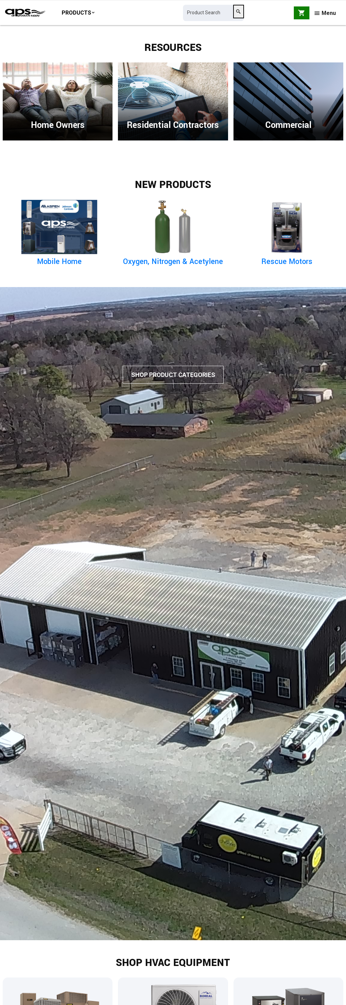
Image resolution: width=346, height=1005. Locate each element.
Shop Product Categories (173, 386)
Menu (325, 14)
